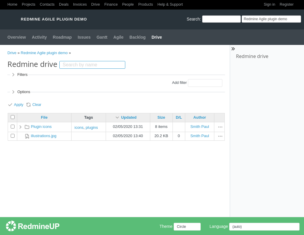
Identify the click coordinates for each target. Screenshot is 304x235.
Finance (111, 4)
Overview (16, 37)
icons (79, 127)
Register (287, 4)
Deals (64, 4)
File (44, 117)
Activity (39, 37)
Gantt (101, 37)
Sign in (270, 4)
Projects (29, 4)
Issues (84, 37)
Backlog (137, 37)
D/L (179, 117)
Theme (165, 226)
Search (193, 19)
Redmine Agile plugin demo (44, 53)
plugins (92, 127)
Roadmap (62, 37)
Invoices (80, 4)
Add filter (179, 83)
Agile (118, 37)
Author (199, 117)
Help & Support (170, 4)
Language (219, 226)
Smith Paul (199, 126)
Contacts (47, 4)
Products (145, 4)
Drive (95, 4)
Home (12, 4)
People (128, 4)
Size (161, 117)
